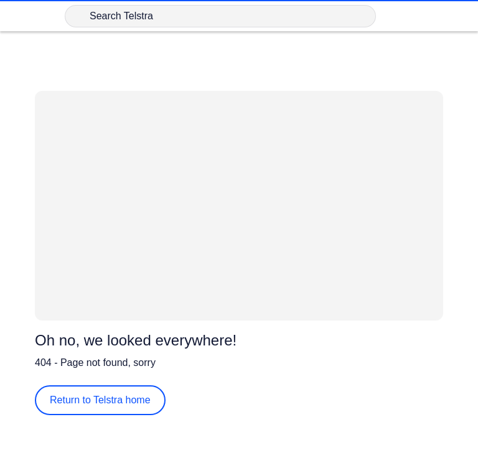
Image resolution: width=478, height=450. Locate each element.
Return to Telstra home (100, 400)
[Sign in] (431, 16)
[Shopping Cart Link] (401, 16)
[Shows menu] (461, 16)
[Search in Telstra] (220, 16)
